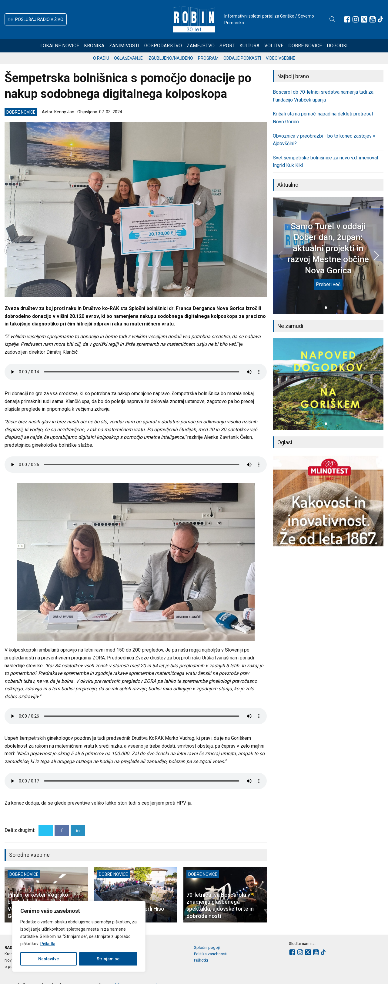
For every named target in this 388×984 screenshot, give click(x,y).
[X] (45, 830)
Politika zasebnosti (210, 954)
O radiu (101, 58)
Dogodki (337, 45)
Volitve (273, 45)
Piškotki (47, 943)
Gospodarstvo (163, 45)
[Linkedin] (78, 830)
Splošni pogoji (207, 947)
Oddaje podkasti (242, 58)
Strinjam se (108, 958)
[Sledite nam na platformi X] (364, 19)
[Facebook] (62, 830)
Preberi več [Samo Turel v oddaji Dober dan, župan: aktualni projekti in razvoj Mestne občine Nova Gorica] (328, 284)
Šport (227, 45)
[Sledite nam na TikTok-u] (380, 19)
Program (208, 58)
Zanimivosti (124, 45)
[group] (328, 384)
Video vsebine (280, 58)
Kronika (94, 45)
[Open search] (332, 19)
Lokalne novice (59, 45)
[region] (79, 936)
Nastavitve (48, 958)
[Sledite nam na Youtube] (372, 19)
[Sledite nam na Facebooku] (347, 19)
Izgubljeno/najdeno (170, 58)
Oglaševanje (128, 58)
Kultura (249, 45)
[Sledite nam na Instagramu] (355, 19)
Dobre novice (305, 45)
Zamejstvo (201, 45)
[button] (36, 19)
